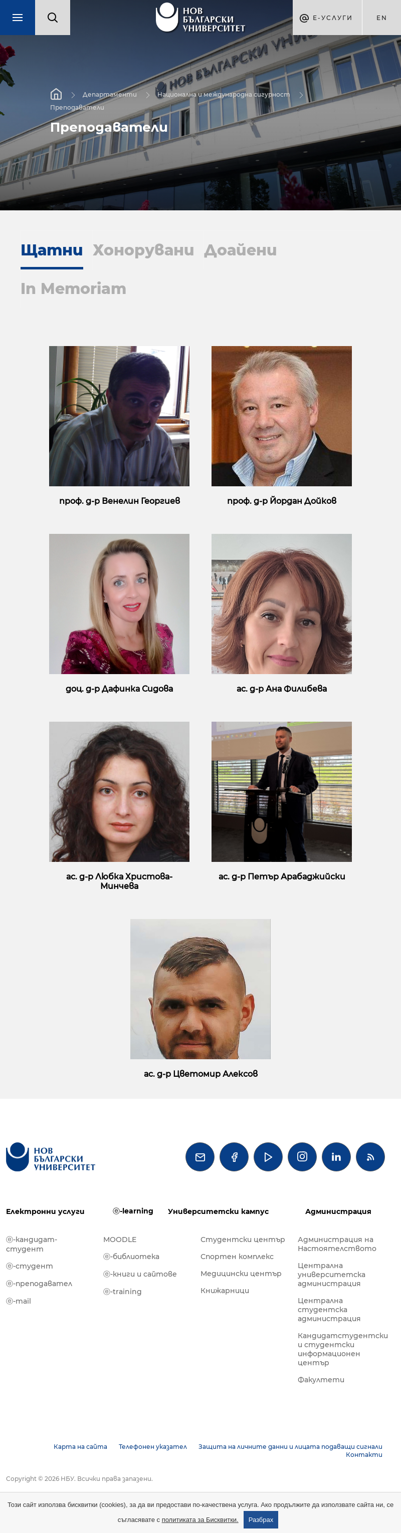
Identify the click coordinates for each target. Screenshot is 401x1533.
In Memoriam (73, 288)
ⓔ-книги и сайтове (140, 1274)
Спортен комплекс (237, 1256)
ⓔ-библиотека (131, 1256)
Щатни (52, 250)
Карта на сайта (80, 1446)
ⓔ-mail (18, 1301)
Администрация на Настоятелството (337, 1244)
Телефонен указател (153, 1446)
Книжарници (224, 1290)
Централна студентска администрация (329, 1309)
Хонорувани (143, 250)
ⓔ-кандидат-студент (31, 1244)
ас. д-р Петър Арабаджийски (282, 876)
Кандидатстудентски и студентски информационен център (341, 1349)
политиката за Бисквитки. (200, 1519)
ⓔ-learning (133, 1210)
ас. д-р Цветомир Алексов (201, 1074)
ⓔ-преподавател (39, 1283)
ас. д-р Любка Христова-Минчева (119, 881)
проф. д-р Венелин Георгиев (119, 501)
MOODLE (119, 1239)
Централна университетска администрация (331, 1274)
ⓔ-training (122, 1291)
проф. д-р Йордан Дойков (281, 501)
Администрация (338, 1211)
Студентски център (242, 1239)
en (381, 18)
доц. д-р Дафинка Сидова (119, 689)
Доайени (240, 250)
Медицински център (241, 1273)
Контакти (364, 1454)
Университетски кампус (218, 1211)
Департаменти (110, 94)
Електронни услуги (45, 1211)
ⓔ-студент (29, 1266)
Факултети (321, 1379)
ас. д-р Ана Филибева (282, 689)
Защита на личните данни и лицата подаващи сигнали (290, 1446)
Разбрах (261, 1519)
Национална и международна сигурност (223, 94)
